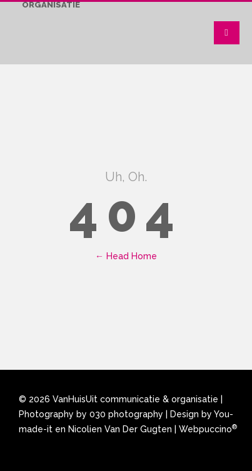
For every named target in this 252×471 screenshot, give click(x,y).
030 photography (126, 414)
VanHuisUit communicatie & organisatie (135, 399)
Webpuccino (208, 429)
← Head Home (126, 256)
